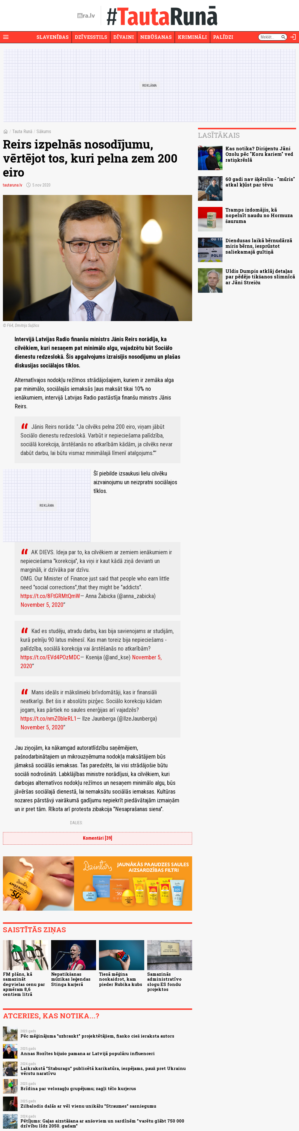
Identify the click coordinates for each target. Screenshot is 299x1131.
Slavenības (52, 37)
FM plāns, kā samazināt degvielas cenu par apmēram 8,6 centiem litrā (24, 984)
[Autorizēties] (293, 37)
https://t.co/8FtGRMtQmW (50, 596)
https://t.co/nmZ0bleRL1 (48, 718)
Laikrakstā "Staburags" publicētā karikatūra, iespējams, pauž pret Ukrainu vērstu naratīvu (103, 1071)
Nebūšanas (156, 37)
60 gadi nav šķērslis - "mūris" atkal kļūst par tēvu (260, 182)
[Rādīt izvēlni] (6, 37)
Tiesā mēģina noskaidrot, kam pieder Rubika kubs (120, 979)
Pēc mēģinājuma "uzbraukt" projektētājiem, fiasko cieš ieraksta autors (97, 1036)
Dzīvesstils (91, 37)
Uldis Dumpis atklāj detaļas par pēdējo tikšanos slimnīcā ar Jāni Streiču (260, 276)
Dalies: (76, 822)
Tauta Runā (22, 131)
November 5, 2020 (41, 604)
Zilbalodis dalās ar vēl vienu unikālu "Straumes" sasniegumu (88, 1106)
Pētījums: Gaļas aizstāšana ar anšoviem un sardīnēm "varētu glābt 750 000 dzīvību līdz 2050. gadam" (102, 1123)
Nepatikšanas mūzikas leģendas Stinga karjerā (71, 979)
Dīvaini (123, 37)
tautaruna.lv (12, 185)
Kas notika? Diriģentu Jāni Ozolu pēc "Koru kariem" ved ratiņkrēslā (259, 154)
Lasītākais (219, 135)
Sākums (43, 131)
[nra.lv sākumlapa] (86, 15)
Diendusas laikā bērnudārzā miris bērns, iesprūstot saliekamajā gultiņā (258, 246)
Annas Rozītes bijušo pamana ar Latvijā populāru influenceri (87, 1053)
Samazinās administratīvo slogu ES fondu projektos (164, 981)
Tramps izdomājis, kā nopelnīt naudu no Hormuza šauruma (259, 215)
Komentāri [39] (97, 838)
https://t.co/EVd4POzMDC (50, 657)
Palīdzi (223, 37)
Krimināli (192, 37)
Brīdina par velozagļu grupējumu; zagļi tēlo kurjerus (78, 1088)
